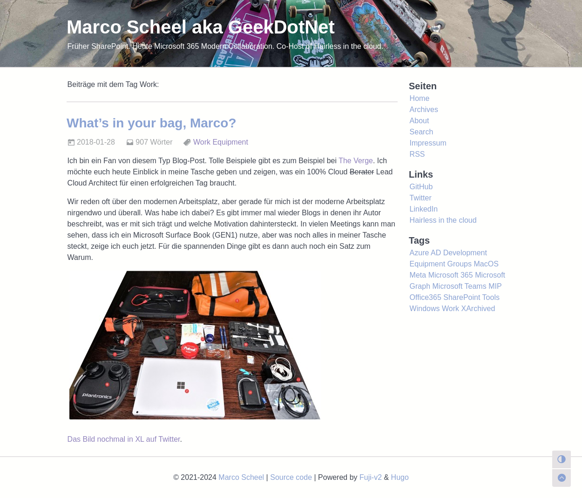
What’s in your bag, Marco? (152, 123)
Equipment (230, 142)
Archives (424, 109)
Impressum (428, 143)
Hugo (400, 477)
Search (421, 132)
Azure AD (425, 253)
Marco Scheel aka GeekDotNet (201, 27)
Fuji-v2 (370, 477)
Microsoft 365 (450, 275)
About (419, 121)
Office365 (425, 297)
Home (420, 98)
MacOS (486, 264)
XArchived (478, 308)
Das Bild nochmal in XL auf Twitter (124, 439)
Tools (491, 297)
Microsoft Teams (460, 286)
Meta (418, 275)
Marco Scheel (241, 477)
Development (465, 253)
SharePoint (461, 297)
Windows (425, 308)
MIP (494, 286)
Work (201, 142)
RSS (417, 154)
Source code (291, 477)
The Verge (355, 161)
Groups (459, 264)
